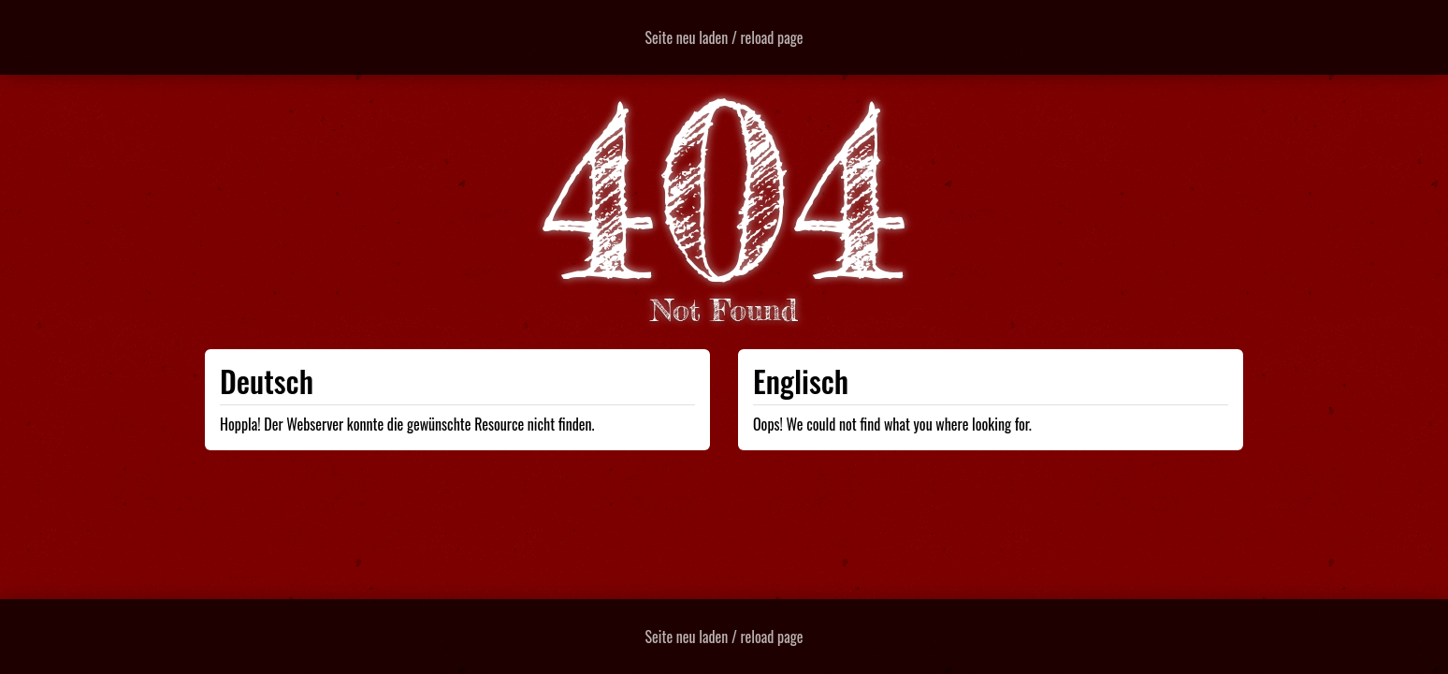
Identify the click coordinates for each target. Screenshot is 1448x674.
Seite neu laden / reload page (724, 37)
